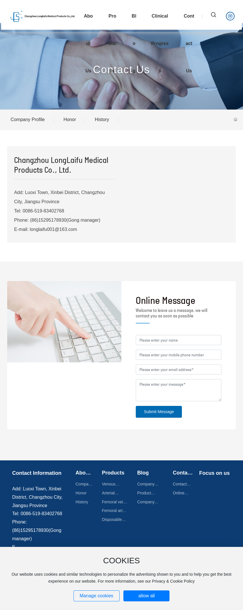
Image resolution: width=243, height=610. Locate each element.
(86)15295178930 (48, 220)
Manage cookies (96, 595)
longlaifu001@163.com (53, 229)
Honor (69, 119)
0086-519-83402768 (43, 210)
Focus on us (214, 473)
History (102, 119)
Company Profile (28, 119)
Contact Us (121, 70)
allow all (146, 595)
